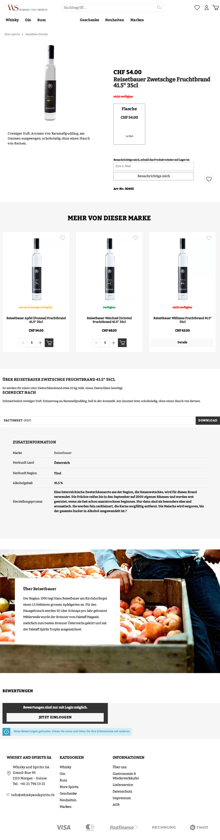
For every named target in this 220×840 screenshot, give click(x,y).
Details (177, 342)
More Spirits (69, 775)
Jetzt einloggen (55, 705)
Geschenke (68, 781)
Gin (62, 761)
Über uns (120, 755)
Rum (63, 768)
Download (207, 408)
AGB (116, 792)
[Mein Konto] (206, 8)
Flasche (129, 109)
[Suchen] (159, 8)
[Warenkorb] (215, 7)
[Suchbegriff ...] (109, 8)
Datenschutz (122, 779)
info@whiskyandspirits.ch (32, 783)
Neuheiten (68, 788)
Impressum (122, 786)
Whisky (65, 755)
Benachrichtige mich (154, 176)
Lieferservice (123, 772)
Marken (65, 794)
